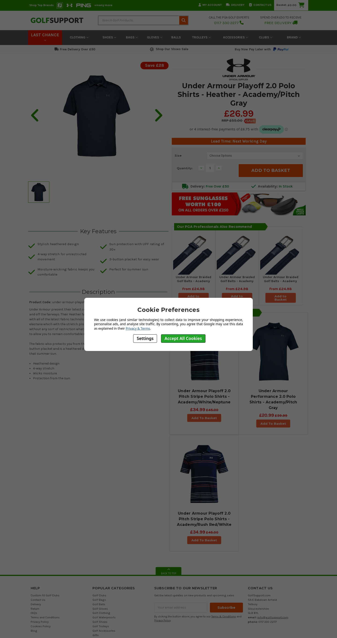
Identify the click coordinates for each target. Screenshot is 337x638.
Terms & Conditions (223, 564)
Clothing (79, 37)
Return (35, 556)
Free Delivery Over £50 (75, 49)
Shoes (109, 37)
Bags (132, 37)
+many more (103, 5)
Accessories (235, 37)
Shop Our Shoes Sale (168, 49)
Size (178, 155)
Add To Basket (204, 418)
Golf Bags (99, 547)
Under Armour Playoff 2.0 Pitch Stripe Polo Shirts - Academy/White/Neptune (204, 396)
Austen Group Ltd (184, 624)
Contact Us (260, 5)
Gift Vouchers (101, 587)
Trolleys (201, 37)
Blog (34, 578)
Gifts (95, 583)
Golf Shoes (99, 569)
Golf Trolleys (100, 574)
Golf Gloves (100, 556)
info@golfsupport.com (272, 565)
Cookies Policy (41, 574)
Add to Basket (281, 297)
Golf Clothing (101, 560)
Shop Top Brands (41, 5)
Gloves (154, 37)
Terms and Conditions (45, 565)
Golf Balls (98, 552)
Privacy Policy (40, 569)
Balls (176, 37)
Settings (145, 338)
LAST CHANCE (45, 36)
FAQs (34, 560)
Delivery (235, 5)
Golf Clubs (99, 543)
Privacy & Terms (138, 328)
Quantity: (185, 168)
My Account (210, 5)
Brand (294, 37)
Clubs (265, 37)
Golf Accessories (103, 578)
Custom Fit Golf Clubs (45, 543)
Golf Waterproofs (104, 565)
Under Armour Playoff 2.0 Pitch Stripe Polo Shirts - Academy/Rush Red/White (204, 467)
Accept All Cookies (183, 338)
